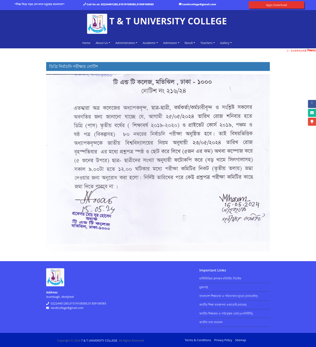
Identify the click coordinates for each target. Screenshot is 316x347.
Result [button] (189, 43)
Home (87, 43)
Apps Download (276, 5)
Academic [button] (149, 43)
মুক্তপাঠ (203, 287)
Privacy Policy (223, 340)
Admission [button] (170, 43)
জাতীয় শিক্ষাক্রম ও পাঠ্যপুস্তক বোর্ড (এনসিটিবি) (226, 313)
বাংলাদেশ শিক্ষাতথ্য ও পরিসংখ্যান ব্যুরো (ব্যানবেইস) (228, 296)
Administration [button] (125, 43)
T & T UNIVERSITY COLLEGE (99, 340)
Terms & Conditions (198, 340)
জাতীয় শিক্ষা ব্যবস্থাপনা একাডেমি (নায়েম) (222, 304)
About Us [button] (102, 43)
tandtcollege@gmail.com (199, 4)
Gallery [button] (224, 43)
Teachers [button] (206, 43)
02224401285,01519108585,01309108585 (127, 4)
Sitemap (240, 340)
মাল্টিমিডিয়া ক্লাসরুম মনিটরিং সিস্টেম (220, 278)
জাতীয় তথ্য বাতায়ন (210, 322)
